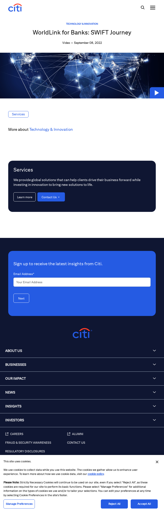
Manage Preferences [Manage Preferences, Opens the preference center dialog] (19, 503)
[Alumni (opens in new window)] (113, 436)
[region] (82, 483)
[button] (157, 92)
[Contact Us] (113, 445)
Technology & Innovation (82, 23)
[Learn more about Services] (24, 196)
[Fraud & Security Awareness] (36, 445)
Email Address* (23, 274)
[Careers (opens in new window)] (36, 436)
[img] (142, 7)
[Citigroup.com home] (82, 333)
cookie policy (96, 474)
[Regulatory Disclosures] (36, 453)
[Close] (157, 462)
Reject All (114, 503)
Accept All (144, 503)
